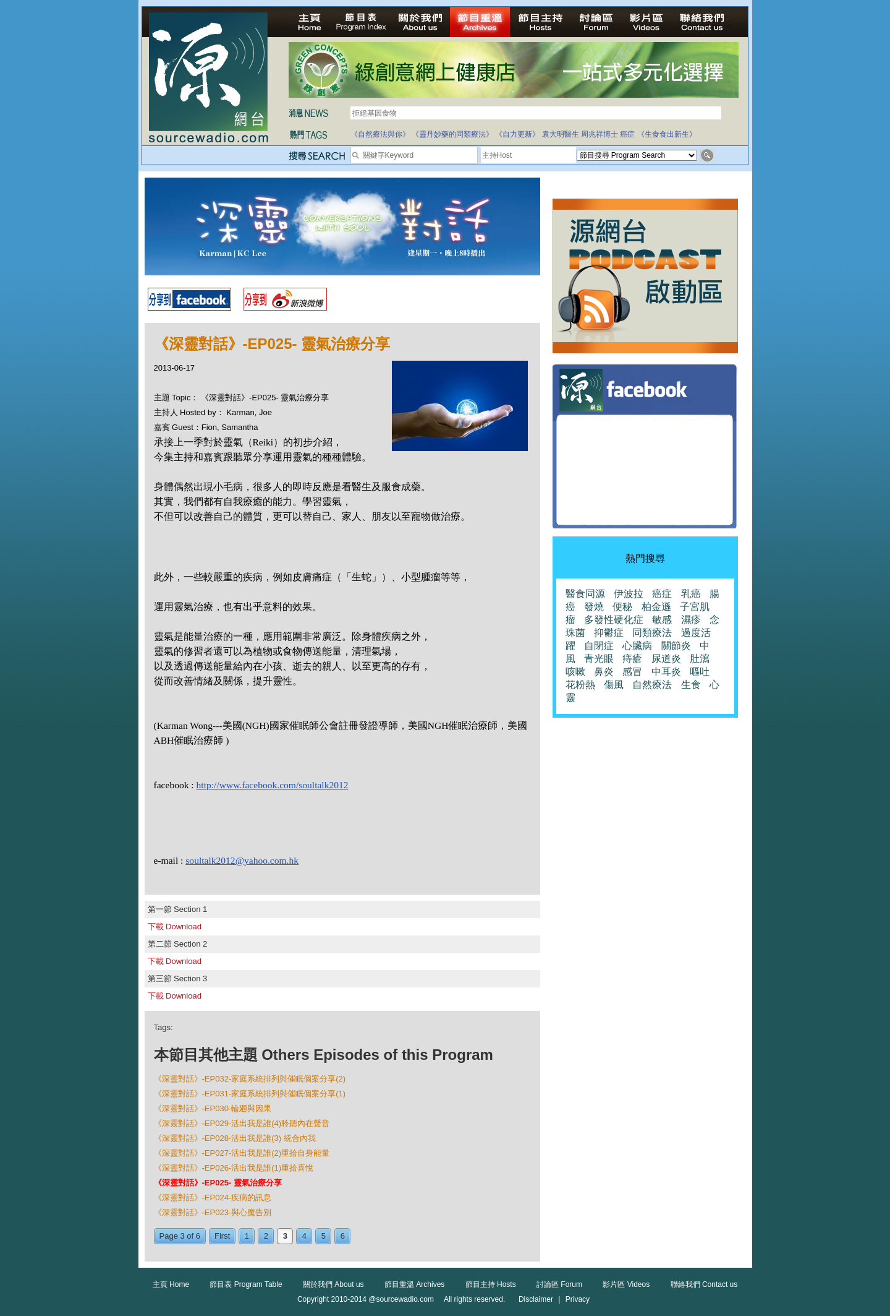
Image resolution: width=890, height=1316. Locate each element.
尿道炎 (666, 658)
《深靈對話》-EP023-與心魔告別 (213, 1212)
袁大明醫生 (560, 134)
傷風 (614, 684)
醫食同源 (585, 593)
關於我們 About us (333, 1284)
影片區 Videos (626, 1284)
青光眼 (599, 658)
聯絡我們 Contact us (704, 1284)
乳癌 (691, 593)
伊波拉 (628, 593)
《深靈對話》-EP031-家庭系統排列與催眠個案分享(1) (250, 1093)
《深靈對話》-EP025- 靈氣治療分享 (218, 1182)
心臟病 (637, 645)
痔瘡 (632, 658)
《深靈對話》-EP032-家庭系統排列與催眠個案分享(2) (250, 1078)
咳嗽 (575, 671)
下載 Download (174, 926)
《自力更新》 (517, 134)
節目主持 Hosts (490, 1284)
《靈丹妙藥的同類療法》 (452, 134)
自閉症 (599, 645)
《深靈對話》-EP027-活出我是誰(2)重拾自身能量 (242, 1153)
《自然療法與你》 (380, 134)
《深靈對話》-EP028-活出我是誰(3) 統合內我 (235, 1138)
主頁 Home (171, 1284)
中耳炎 (666, 671)
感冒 (632, 671)
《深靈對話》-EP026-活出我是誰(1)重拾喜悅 (234, 1167)
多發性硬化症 (613, 619)
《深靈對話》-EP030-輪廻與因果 (213, 1108)
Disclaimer (536, 1299)
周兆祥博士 (599, 134)
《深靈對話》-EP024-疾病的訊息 (213, 1197)
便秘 (622, 606)
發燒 (594, 606)
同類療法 (652, 632)
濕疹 (691, 619)
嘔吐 (700, 671)
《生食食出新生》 (667, 134)
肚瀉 (700, 658)
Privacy (578, 1299)
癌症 (627, 134)
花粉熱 (580, 684)
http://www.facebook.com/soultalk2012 (273, 785)
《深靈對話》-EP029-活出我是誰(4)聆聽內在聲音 (242, 1123)
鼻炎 (604, 671)
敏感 (662, 619)
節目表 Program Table (246, 1284)
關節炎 (676, 645)
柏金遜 (656, 606)
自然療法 (652, 684)
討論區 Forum (559, 1284)
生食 (691, 684)
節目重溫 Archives (414, 1284)
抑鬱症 (609, 632)
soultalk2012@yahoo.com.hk (242, 860)
